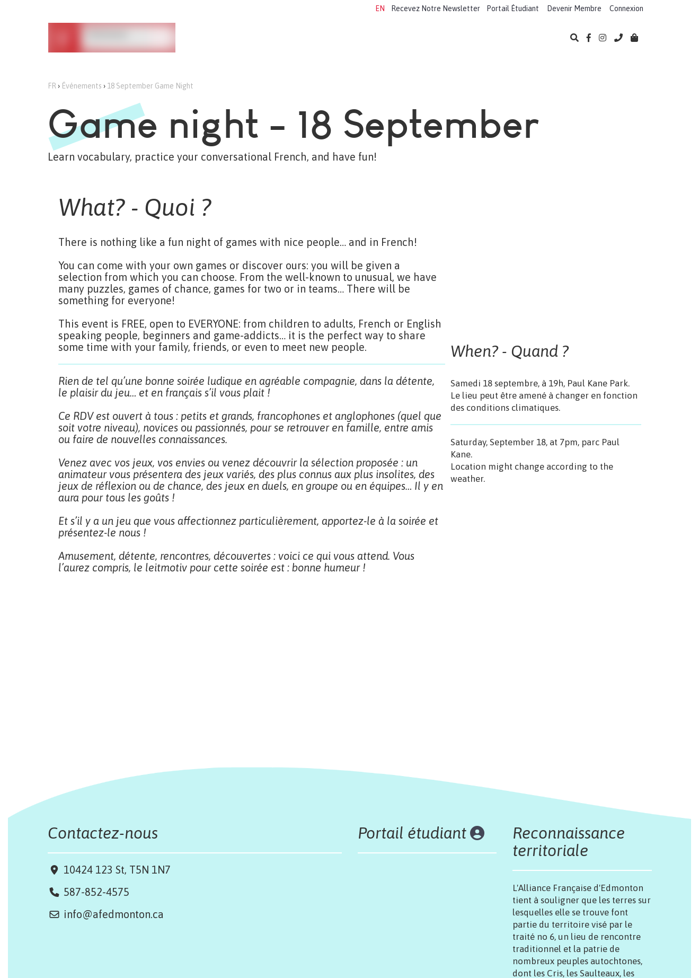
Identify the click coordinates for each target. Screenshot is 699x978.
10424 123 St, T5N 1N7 (116, 870)
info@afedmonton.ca (114, 914)
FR (52, 86)
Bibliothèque (469, 38)
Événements (409, 38)
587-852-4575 (96, 892)
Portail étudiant (414, 833)
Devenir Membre (574, 8)
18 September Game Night (150, 86)
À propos (522, 38)
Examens (360, 38)
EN (380, 8)
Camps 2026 (309, 38)
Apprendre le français (233, 38)
